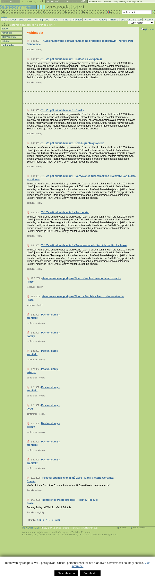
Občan (138, 1)
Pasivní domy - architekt (43, 316)
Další (57, 520)
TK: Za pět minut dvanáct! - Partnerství (65, 212)
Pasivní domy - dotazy (43, 334)
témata (5, 41)
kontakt (123, 527)
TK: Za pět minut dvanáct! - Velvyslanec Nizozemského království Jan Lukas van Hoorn (81, 177)
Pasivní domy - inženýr (43, 370)
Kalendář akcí (95, 1)
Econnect (86, 532)
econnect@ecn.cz (108, 534)
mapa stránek (139, 527)
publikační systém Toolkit (65, 532)
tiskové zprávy (8, 37)
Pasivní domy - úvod (43, 407)
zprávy (4, 28)
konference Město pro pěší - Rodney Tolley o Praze (62, 501)
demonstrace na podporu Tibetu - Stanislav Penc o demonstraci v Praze (75, 298)
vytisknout (147, 29)
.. (49, 520)
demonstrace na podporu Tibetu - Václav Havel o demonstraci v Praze (74, 280)
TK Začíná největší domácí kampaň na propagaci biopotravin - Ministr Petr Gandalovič (80, 42)
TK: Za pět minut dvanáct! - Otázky (62, 110)
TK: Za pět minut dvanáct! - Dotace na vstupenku (71, 59)
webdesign (42, 532)
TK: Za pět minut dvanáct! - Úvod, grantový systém (72, 143)
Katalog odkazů (126, 1)
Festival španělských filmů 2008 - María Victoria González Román (70, 479)
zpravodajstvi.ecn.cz (22, 25)
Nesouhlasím (66, 573)
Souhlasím (90, 573)
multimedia (7, 45)
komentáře (6, 32)
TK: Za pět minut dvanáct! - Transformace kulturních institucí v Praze (84, 245)
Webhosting (28, 532)
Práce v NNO (110, 1)
